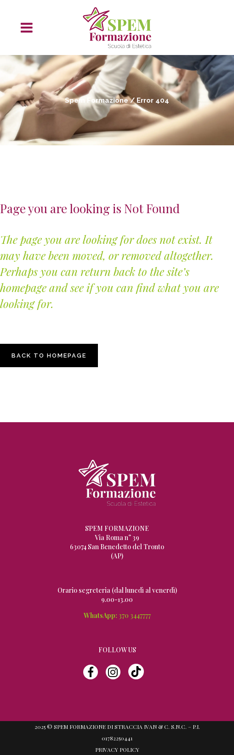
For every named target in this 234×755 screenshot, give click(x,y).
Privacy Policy (117, 749)
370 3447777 (135, 615)
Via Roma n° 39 (117, 537)
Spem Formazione (96, 100)
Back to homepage (48, 355)
